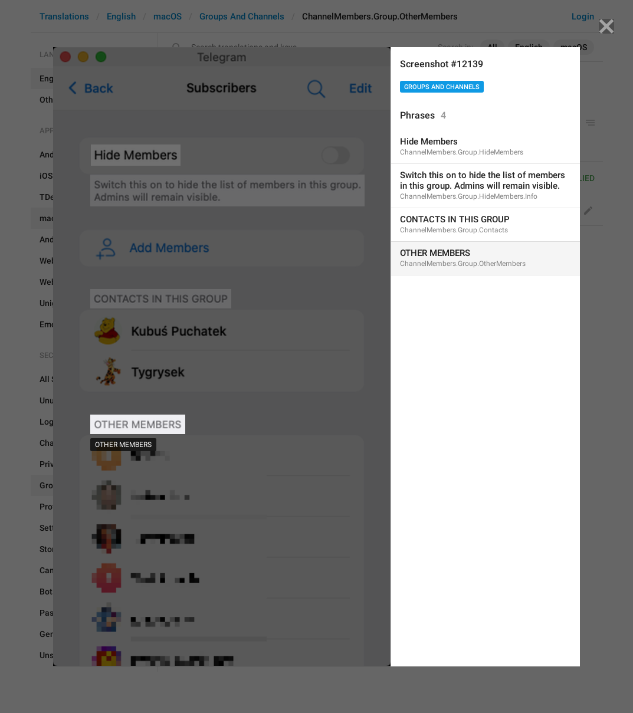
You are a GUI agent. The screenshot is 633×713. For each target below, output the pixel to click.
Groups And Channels (442, 87)
